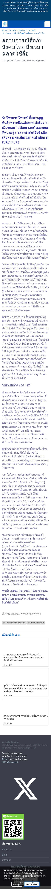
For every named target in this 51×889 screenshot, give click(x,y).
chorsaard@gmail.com (18, 759)
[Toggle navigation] (47, 24)
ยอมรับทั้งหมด (32, 884)
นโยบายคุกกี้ (19, 878)
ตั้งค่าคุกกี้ (17, 884)
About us (7, 849)
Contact (6, 859)
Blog (4, 854)
